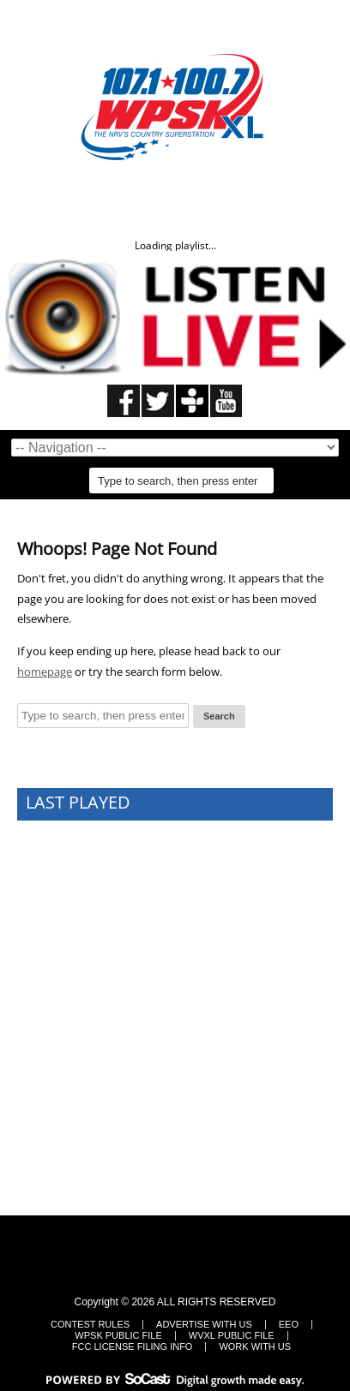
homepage (44, 671)
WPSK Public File (118, 1335)
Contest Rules (90, 1324)
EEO (289, 1324)
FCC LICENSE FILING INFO (132, 1347)
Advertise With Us (204, 1324)
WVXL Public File (232, 1335)
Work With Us (255, 1347)
